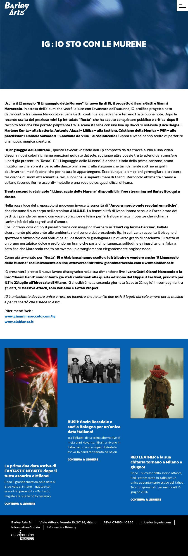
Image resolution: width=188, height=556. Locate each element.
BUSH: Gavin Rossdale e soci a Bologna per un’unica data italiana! (94, 427)
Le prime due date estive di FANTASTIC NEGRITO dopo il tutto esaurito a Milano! (31, 471)
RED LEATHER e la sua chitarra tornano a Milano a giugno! (156, 462)
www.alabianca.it (19, 321)
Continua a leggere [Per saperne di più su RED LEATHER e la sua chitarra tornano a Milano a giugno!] (146, 499)
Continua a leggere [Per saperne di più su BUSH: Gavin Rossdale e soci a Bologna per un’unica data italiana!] (83, 459)
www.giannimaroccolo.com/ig (30, 316)
